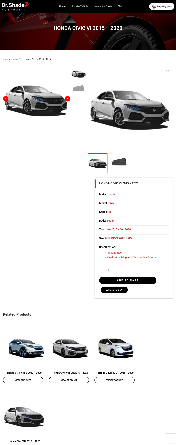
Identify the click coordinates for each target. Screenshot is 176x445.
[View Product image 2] (119, 163)
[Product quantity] (108, 270)
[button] (168, 71)
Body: (102, 220)
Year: (102, 229)
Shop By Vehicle (80, 6)
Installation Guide (103, 6)
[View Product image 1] (98, 163)
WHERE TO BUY (114, 290)
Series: (103, 211)
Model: (103, 203)
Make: (103, 194)
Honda (13, 59)
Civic (21, 59)
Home (62, 6)
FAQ (120, 6)
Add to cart (128, 280)
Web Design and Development (139, 441)
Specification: (107, 247)
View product (22, 377)
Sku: (101, 238)
